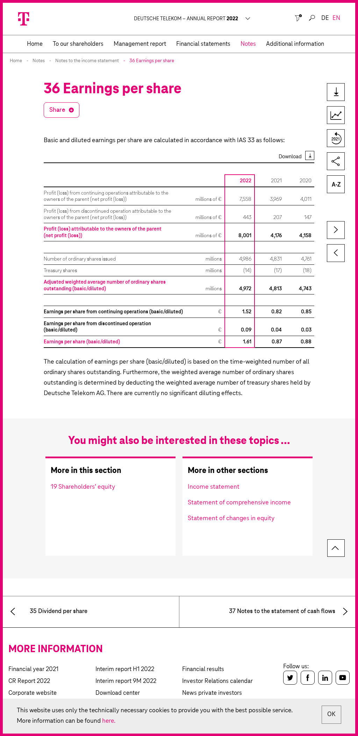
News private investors (212, 693)
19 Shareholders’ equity (83, 486)
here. (110, 720)
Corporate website (32, 693)
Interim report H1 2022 (124, 669)
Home (16, 61)
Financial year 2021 (33, 669)
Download (290, 157)
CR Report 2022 (29, 681)
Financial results (203, 669)
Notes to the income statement (87, 61)
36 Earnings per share (151, 61)
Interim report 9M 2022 (125, 681)
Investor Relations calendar (217, 681)
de (325, 18)
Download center (117, 693)
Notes (39, 61)
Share (57, 110)
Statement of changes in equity (231, 518)
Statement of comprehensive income (239, 502)
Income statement (213, 486)
